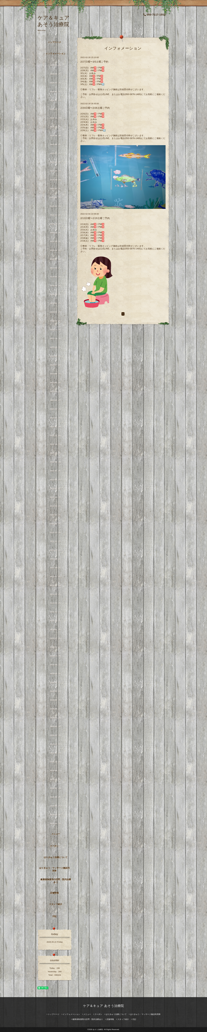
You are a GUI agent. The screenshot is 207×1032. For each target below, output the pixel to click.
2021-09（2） (56, 559)
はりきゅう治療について (56, 857)
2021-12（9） (56, 532)
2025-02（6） (56, 197)
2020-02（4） (56, 726)
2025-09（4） (56, 136)
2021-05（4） (56, 594)
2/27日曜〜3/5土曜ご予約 (94, 61)
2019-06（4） (56, 797)
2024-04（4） (56, 286)
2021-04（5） (56, 603)
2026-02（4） (56, 92)
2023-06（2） (56, 374)
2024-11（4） (56, 224)
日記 (54, 916)
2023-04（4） (56, 391)
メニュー (55, 834)
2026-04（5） (56, 74)
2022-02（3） (56, 515)
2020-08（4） (56, 674)
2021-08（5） (56, 568)
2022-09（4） (56, 453)
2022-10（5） (56, 444)
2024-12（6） (56, 215)
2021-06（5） (56, 585)
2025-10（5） (56, 127)
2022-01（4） (56, 524)
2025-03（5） (56, 189)
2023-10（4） (56, 338)
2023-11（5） (56, 330)
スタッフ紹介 (55, 904)
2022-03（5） (56, 506)
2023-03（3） (56, 400)
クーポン (54, 846)
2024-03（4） (56, 294)
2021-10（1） (56, 550)
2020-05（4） (56, 700)
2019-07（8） (56, 788)
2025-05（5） (56, 171)
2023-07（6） (56, 365)
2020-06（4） (56, 691)
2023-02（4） (56, 409)
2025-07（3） (56, 153)
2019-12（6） (56, 744)
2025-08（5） (56, 144)
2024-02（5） (56, 303)
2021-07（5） (56, 577)
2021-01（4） (56, 629)
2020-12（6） (56, 638)
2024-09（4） (56, 241)
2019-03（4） (56, 823)
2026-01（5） (56, 100)
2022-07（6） (56, 471)
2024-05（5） (56, 277)
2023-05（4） (56, 383)
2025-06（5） (56, 162)
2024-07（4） (56, 259)
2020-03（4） (56, 718)
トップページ (54, 42)
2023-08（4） (56, 356)
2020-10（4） (56, 656)
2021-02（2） (56, 621)
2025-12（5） (56, 109)
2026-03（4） (56, 83)
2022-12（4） (56, 427)
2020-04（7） (56, 709)
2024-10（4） (56, 233)
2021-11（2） (56, 541)
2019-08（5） (56, 779)
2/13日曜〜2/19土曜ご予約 (95, 218)
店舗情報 (54, 893)
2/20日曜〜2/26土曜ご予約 (95, 108)
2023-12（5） (56, 321)
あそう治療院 (98, 1029)
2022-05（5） (56, 488)
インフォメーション (55, 53)
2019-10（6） (56, 762)
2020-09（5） (56, 665)
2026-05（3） (56, 65)
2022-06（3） (56, 480)
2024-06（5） (56, 268)
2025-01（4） (56, 206)
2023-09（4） (56, 347)
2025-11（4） (56, 118)
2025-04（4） (56, 180)
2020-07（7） (56, 682)
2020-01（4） (56, 735)
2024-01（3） (56, 312)
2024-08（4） (56, 250)
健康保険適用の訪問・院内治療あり (55, 880)
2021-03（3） (56, 612)
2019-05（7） (56, 806)
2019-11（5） (56, 753)
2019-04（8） (56, 815)
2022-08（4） (56, 462)
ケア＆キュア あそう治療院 (103, 1006)
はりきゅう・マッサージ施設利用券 (54, 869)
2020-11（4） (56, 647)
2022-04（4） (56, 497)
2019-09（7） (56, 771)
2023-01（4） (56, 418)
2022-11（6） (56, 435)
